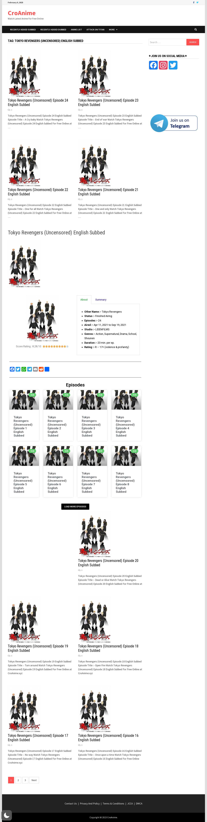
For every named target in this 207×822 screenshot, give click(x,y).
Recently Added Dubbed (53, 29)
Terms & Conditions (113, 803)
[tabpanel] (108, 329)
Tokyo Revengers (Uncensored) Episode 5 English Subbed (23, 482)
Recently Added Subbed (23, 29)
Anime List (76, 29)
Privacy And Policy (90, 803)
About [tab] (84, 299)
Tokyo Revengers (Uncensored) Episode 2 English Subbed (57, 426)
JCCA (130, 803)
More (112, 29)
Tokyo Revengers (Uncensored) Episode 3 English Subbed (91, 426)
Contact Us (71, 803)
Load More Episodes (75, 506)
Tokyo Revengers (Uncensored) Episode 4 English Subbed (125, 426)
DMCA (139, 803)
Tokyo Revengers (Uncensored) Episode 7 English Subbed (91, 482)
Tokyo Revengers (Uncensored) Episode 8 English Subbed (125, 482)
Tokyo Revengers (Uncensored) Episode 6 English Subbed (57, 482)
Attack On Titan (95, 29)
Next (34, 780)
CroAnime (22, 13)
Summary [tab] (100, 299)
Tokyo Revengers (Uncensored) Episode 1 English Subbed (23, 426)
